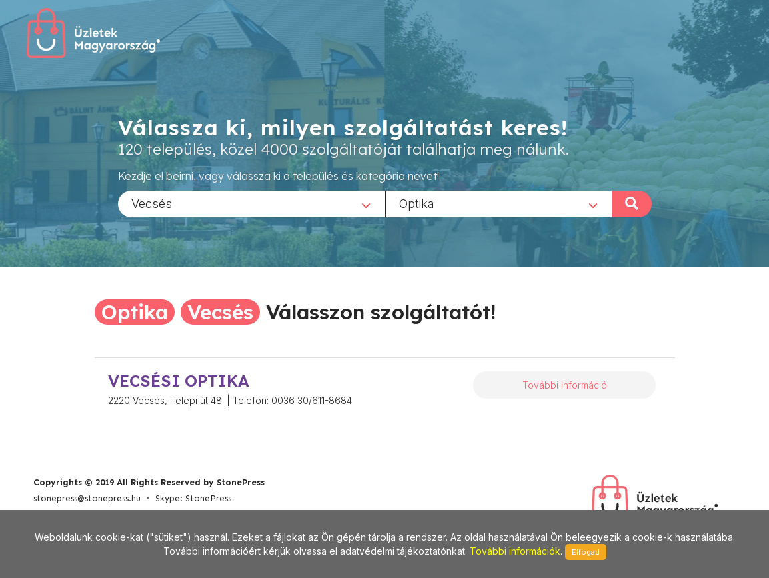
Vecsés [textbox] (151, 203)
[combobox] (251, 203)
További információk (515, 551)
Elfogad (586, 552)
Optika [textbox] (416, 203)
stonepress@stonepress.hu (87, 498)
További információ (564, 385)
